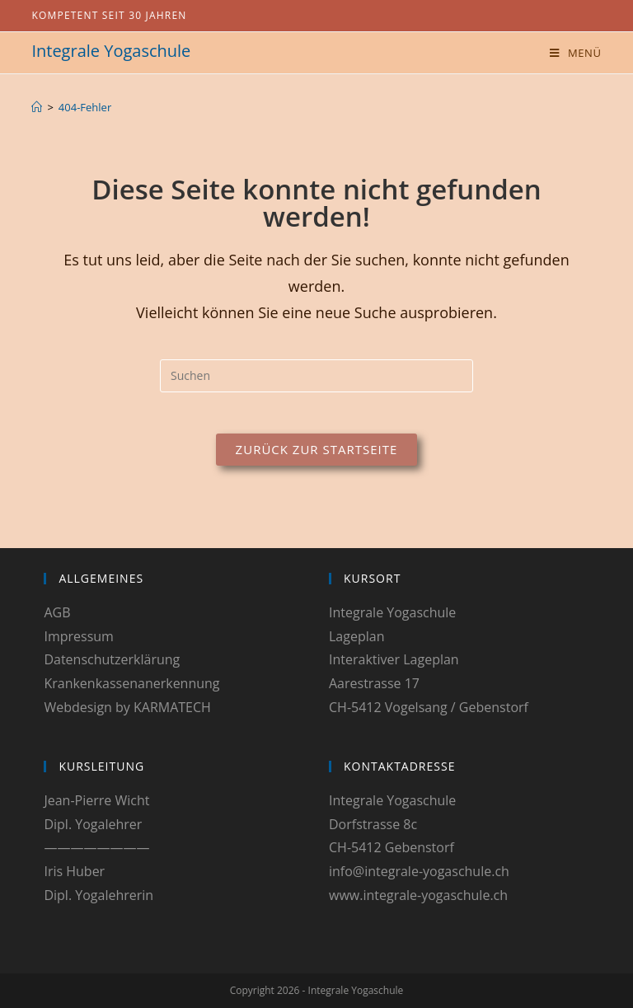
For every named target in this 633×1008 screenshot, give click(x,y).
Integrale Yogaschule (110, 51)
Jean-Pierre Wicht (96, 800)
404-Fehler (85, 107)
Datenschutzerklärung (112, 659)
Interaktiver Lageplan (394, 659)
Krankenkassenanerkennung (131, 683)
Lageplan (356, 636)
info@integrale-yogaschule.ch (419, 871)
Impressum (78, 636)
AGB (57, 612)
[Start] (36, 107)
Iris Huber (74, 871)
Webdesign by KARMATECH (127, 707)
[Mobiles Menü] (575, 52)
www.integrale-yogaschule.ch (418, 895)
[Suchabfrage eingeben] (316, 375)
